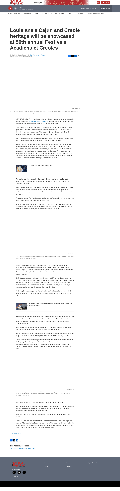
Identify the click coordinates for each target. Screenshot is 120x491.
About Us (48, 17)
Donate (107, 4)
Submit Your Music (15, 17)
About (45, 466)
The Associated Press (37, 59)
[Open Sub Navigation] (32, 17)
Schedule (38, 17)
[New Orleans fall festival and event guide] (21, 172)
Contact (46, 470)
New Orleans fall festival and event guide (40, 169)
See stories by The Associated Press (22, 452)
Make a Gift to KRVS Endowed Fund (91, 17)
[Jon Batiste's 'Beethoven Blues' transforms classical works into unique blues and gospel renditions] (21, 309)
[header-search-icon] (99, 4)
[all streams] (106, 12)
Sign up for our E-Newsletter (95, 466)
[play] (10, 12)
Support (72, 17)
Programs (27, 17)
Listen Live (69, 470)
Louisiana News (15, 27)
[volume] (15, 12)
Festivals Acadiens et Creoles (38, 125)
